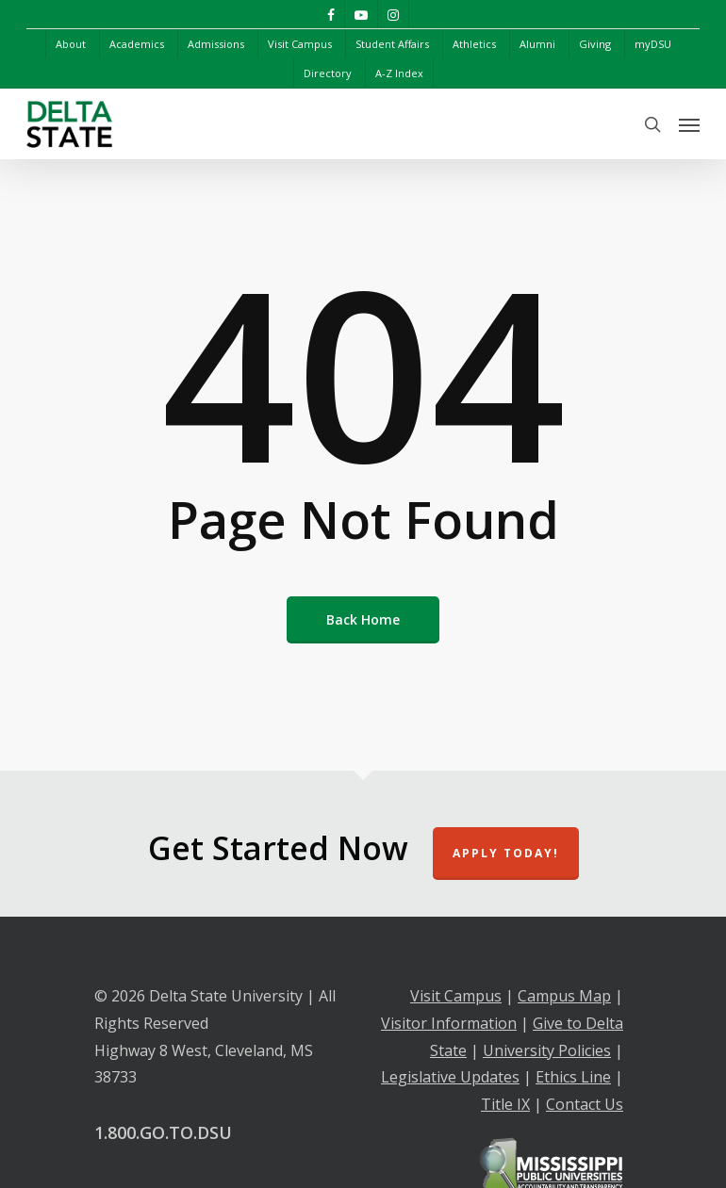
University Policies (547, 1050)
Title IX (505, 1104)
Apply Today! (506, 853)
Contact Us (584, 1104)
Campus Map (564, 995)
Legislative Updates (450, 1076)
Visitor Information (449, 1023)
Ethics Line (573, 1076)
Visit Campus (456, 995)
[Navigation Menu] (689, 124)
